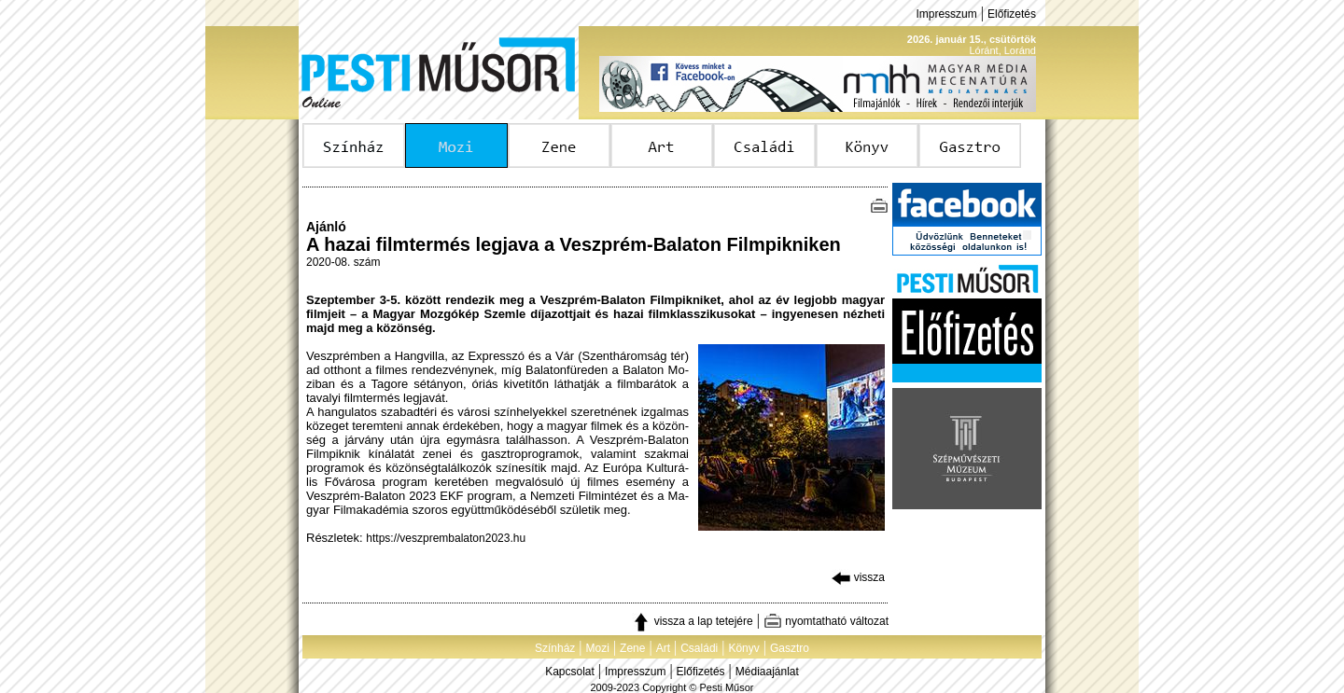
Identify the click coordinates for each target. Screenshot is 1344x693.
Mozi (597, 648)
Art (663, 648)
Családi (699, 648)
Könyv (743, 648)
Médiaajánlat (767, 671)
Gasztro (789, 648)
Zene (632, 648)
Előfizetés (1011, 14)
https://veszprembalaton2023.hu (445, 538)
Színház (555, 648)
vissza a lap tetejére (692, 621)
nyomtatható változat (826, 621)
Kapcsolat (570, 671)
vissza (858, 577)
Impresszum (946, 14)
